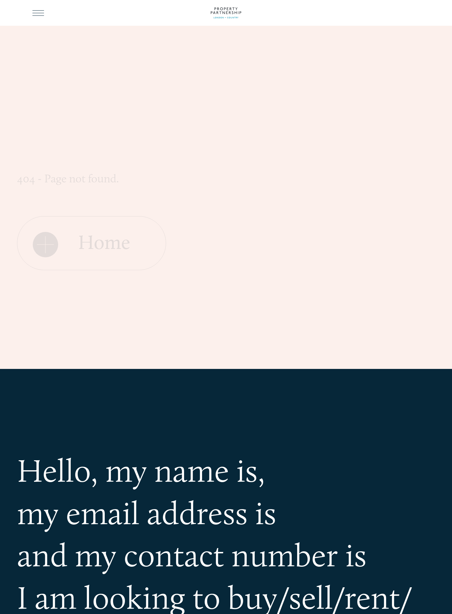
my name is (181, 470)
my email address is (146, 513)
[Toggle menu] (38, 13)
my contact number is (221, 555)
